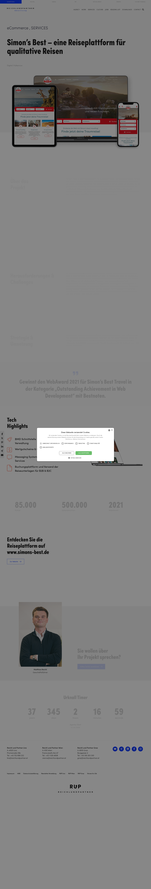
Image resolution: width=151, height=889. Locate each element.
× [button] (112, 430)
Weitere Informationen (79, 439)
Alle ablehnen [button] (66, 453)
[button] (75, 458)
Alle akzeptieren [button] (83, 453)
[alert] (75, 444)
